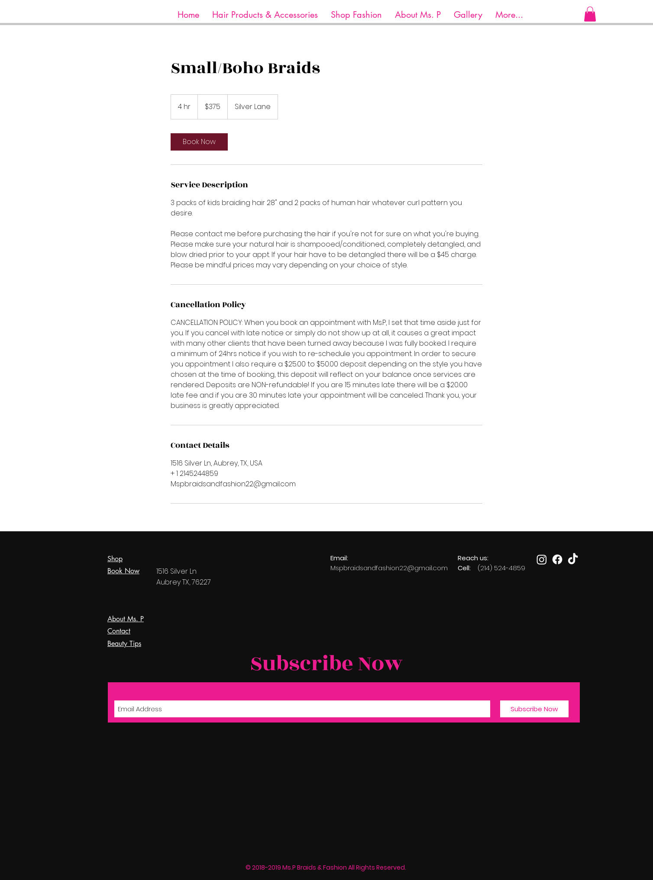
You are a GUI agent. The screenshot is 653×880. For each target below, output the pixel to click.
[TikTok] (572, 559)
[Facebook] (557, 559)
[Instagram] (541, 559)
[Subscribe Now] (534, 708)
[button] (265, 15)
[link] (199, 142)
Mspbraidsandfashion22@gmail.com (389, 567)
